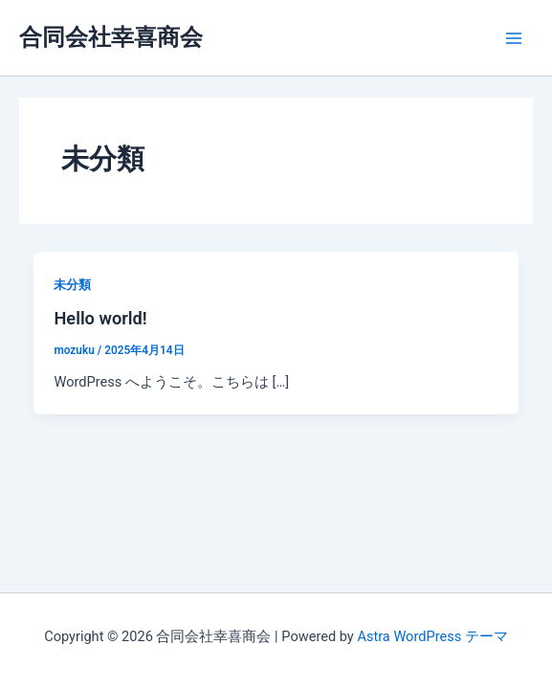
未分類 (72, 285)
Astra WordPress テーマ (432, 636)
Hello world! (100, 318)
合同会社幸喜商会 (111, 37)
